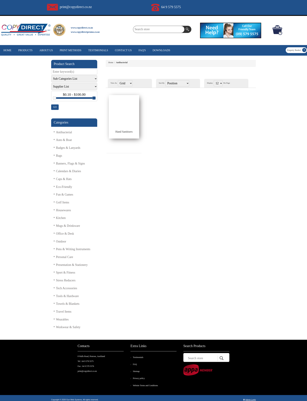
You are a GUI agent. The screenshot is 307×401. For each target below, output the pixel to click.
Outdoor (61, 241)
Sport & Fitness (65, 272)
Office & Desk (65, 233)
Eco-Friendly (64, 187)
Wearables (62, 319)
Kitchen (61, 218)
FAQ (135, 364)
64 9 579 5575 (171, 7)
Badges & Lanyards (68, 147)
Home (110, 62)
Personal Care (64, 257)
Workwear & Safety (68, 327)
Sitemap (136, 371)
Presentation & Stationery (72, 265)
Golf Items (62, 202)
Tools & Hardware (67, 296)
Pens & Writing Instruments (73, 249)
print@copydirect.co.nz (76, 7)
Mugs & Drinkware (68, 225)
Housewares (63, 210)
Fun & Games (64, 194)
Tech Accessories (66, 288)
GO (55, 107)
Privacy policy (139, 378)
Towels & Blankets (67, 303)
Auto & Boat (64, 140)
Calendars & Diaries (68, 171)
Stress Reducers (65, 280)
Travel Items (63, 311)
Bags (59, 155)
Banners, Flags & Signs (70, 163)
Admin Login (249, 400)
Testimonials (138, 357)
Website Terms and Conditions (145, 385)
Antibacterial (64, 132)
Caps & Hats (64, 179)
